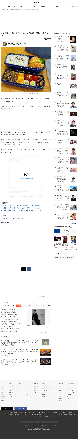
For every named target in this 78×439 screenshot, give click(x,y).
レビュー (28, 386)
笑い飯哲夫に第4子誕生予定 (8, 312)
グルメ (27, 394)
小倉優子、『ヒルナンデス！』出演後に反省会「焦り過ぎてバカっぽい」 (22, 210)
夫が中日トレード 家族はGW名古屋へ (11, 324)
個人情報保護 (44, 425)
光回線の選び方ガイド (19, 412)
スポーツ (27, 6)
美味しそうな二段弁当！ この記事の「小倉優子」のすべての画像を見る (22, 205)
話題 (51, 388)
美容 (74, 414)
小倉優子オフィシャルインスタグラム (12, 218)
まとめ (2, 392)
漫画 (57, 6)
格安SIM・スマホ (72, 412)
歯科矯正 (70, 414)
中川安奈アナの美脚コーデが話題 (10, 319)
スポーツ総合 (20, 386)
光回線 (11, 414)
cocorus (29, 414)
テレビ (74, 230)
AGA (37, 416)
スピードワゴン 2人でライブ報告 (10, 328)
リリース (69, 386)
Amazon (57, 257)
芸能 (21, 6)
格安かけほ (16, 414)
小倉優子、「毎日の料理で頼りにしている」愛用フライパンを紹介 (20, 208)
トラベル (44, 392)
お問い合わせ (55, 425)
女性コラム (44, 388)
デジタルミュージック (62, 231)
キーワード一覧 (70, 392)
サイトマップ (70, 396)
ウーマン (47, 414)
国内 (9, 6)
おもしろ (43, 6)
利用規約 (27, 425)
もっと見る (74, 223)
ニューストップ (68, 2)
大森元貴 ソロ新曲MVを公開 (9, 314)
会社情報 (22, 425)
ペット (35, 392)
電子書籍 (47, 416)
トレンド (35, 6)
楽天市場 (62, 257)
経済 (2, 388)
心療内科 (51, 412)
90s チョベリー (45, 394)
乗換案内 (61, 414)
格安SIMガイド (6, 414)
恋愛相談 (39, 414)
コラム (50, 6)
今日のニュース (74, 6)
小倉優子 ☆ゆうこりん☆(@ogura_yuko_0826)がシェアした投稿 (26, 196)
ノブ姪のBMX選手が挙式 (8, 326)
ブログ (60, 412)
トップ (4, 305)
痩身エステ (41, 416)
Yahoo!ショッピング (70, 257)
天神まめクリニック (43, 412)
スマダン (44, 386)
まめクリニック (34, 412)
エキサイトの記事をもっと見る (43, 296)
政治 (2, 390)
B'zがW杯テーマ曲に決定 (8, 309)
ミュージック (68, 231)
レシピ (51, 414)
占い (43, 414)
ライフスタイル (45, 390)
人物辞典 (69, 394)
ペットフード (32, 416)
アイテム (56, 412)
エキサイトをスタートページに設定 (39, 422)
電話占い (65, 412)
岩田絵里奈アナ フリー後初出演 (9, 331)
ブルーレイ (57, 230)
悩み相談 (34, 414)
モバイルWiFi (23, 414)
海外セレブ (11, 392)
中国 (2, 398)
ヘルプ (68, 398)
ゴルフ (19, 392)
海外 (15, 6)
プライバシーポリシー (35, 425)
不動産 (65, 414)
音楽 (10, 390)
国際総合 (3, 396)
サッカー (20, 390)
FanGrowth (27, 412)
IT (26, 392)
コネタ (35, 388)
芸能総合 (11, 386)
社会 (2, 386)
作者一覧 (69, 388)
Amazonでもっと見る (70, 249)
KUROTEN (10, 412)
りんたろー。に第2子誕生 (8, 316)
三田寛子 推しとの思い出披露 (9, 321)
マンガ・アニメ (29, 388)
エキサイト (75, 2)
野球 (19, 388)
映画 (10, 388)
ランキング (64, 6)
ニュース (2, 6)
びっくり (36, 386)
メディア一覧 (70, 390)
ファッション (29, 396)
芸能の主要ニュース (46, 332)
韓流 (10, 394)
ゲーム (27, 390)
